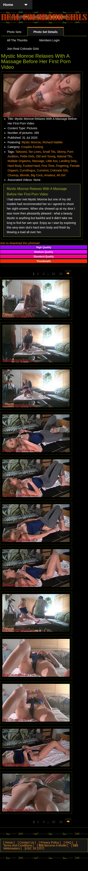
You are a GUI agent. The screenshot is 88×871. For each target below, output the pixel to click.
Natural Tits (64, 156)
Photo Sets (14, 32)
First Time (47, 165)
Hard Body (14, 165)
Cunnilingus (27, 170)
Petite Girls (27, 156)
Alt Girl (61, 175)
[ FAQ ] (68, 842)
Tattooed (21, 151)
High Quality (43, 247)
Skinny (61, 151)
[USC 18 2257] (34, 848)
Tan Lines (34, 151)
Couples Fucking (32, 147)
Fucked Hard (31, 165)
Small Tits (49, 151)
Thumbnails (44, 261)
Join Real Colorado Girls (23, 48)
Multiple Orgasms (19, 161)
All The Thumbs (17, 40)
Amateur (49, 175)
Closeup (13, 175)
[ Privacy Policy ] (50, 842)
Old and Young (45, 156)
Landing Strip (68, 161)
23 (61, 274)
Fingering (62, 165)
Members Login (49, 40)
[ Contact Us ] (27, 842)
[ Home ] (9, 842)
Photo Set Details (45, 32)
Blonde (24, 175)
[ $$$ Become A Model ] (52, 845)
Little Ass (51, 161)
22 (53, 274)
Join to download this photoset (20, 243)
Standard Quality (43, 256)
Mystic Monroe (31, 142)
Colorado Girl (58, 170)
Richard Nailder (53, 142)
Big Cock (37, 175)
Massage (38, 161)
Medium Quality (43, 252)
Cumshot (43, 170)
